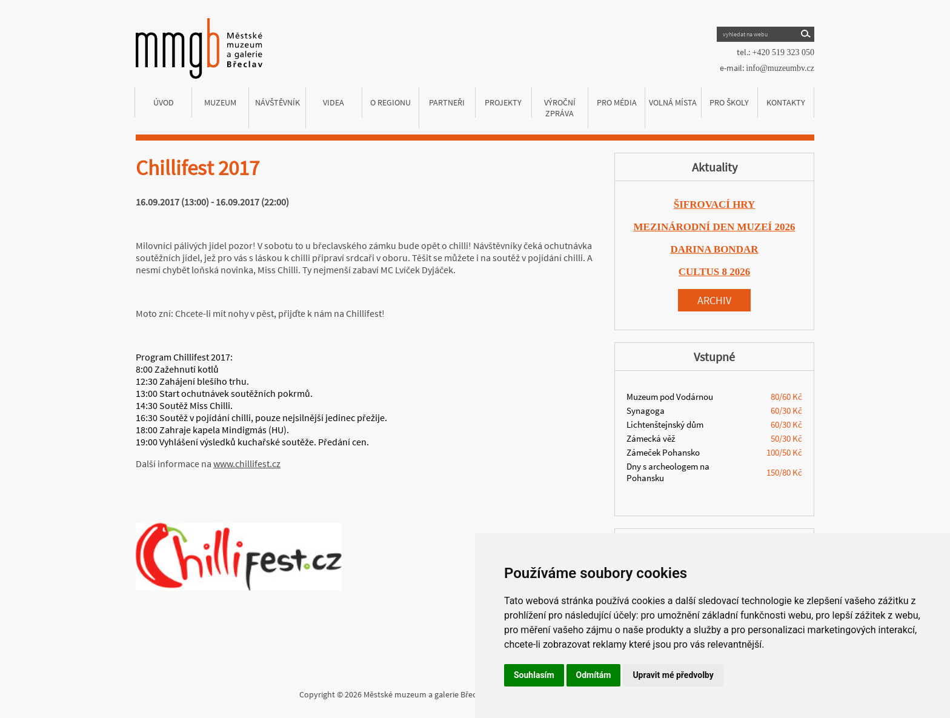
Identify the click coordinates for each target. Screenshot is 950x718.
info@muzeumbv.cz (780, 68)
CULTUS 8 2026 (714, 272)
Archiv (714, 300)
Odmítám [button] (593, 675)
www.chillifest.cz (247, 463)
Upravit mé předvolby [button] (673, 675)
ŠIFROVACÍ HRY (715, 204)
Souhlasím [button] (534, 675)
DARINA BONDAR (715, 249)
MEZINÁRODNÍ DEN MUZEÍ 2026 (715, 227)
